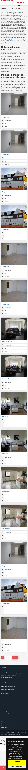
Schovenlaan (5, 416)
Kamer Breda (4, 706)
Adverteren (13, 732)
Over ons (3, 732)
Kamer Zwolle (4, 727)
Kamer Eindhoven (5, 711)
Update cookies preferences (13, 734)
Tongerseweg (5, 117)
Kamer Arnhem (4, 704)
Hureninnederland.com (8, 677)
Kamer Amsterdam (5, 702)
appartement (4, 16)
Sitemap (18, 732)
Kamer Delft (4, 708)
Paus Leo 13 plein (7, 341)
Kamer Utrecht (4, 725)
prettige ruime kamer (15, 40)
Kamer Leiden (4, 719)
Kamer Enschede (5, 713)
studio (9, 16)
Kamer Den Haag (5, 710)
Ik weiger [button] (17, 764)
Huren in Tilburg (5, 700)
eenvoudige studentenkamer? (8, 42)
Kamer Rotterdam (5, 723)
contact (2, 39)
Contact (8, 732)
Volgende (15, 657)
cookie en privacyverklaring (7, 689)
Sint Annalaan (6, 491)
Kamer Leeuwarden (5, 717)
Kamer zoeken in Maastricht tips (8, 686)
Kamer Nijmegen (5, 721)
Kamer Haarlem (4, 715)
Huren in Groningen (5, 698)
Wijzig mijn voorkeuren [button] (16, 766)
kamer (20, 15)
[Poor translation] (5, 744)
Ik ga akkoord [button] (17, 761)
